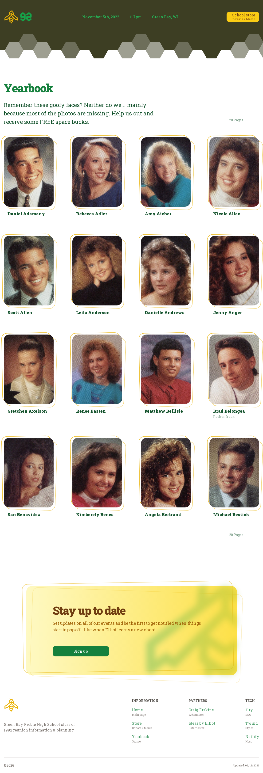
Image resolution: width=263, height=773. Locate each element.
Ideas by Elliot (201, 725)
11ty (249, 712)
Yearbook (140, 738)
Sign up (81, 651)
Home (139, 712)
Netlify (252, 738)
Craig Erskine (201, 712)
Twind (251, 725)
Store (142, 725)
